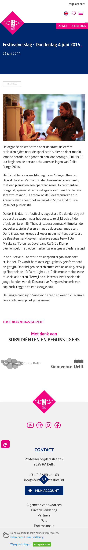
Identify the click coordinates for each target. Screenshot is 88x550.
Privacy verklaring (44, 510)
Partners (44, 515)
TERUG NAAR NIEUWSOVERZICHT (23, 322)
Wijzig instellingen (20, 544)
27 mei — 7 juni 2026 (72, 25)
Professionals (44, 525)
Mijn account (77, 3)
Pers (44, 520)
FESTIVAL (12, 84)
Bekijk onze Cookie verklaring (27, 537)
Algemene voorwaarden (44, 504)
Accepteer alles (42, 544)
